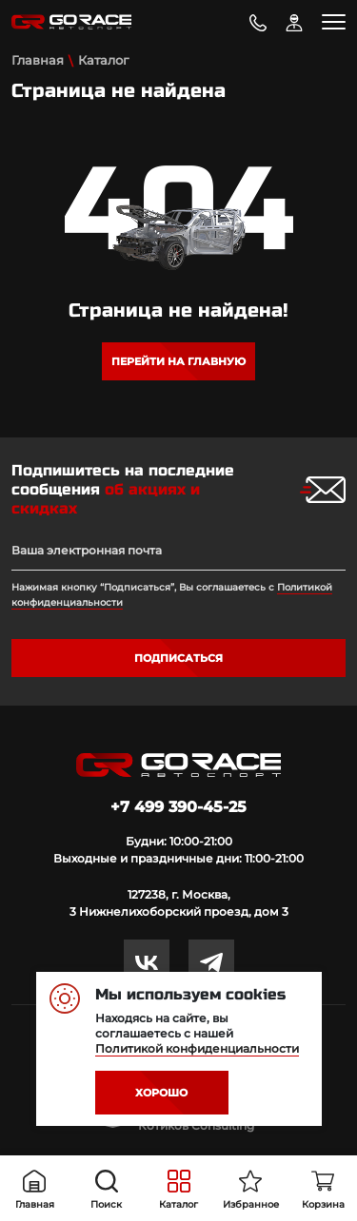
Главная (37, 60)
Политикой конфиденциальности (197, 1048)
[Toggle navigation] (334, 22)
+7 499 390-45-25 (178, 807)
